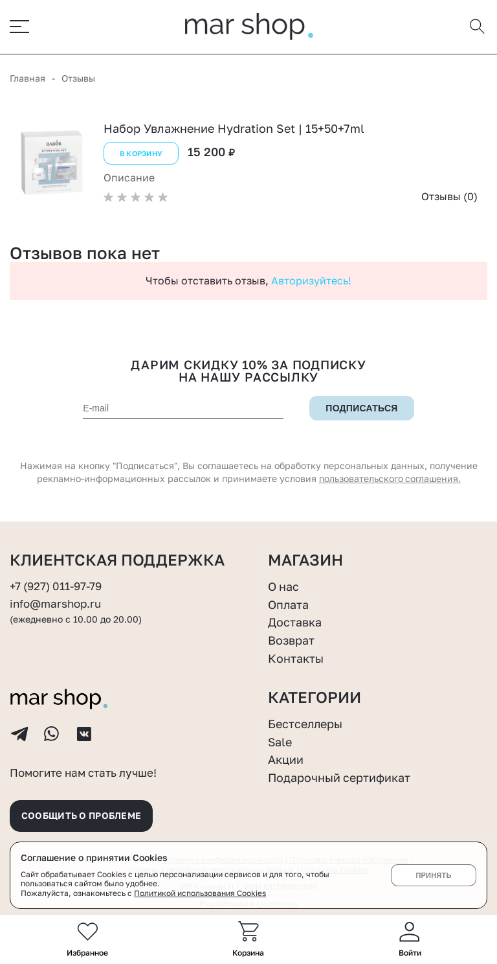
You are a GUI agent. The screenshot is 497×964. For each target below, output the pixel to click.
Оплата (288, 604)
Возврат (291, 639)
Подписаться (362, 408)
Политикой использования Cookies (200, 893)
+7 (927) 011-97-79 (56, 586)
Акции (286, 759)
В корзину (141, 153)
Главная (27, 78)
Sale (280, 741)
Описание (129, 177)
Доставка (295, 622)
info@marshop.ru (55, 603)
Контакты (296, 657)
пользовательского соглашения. (389, 478)
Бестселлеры (306, 723)
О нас (284, 586)
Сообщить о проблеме (82, 815)
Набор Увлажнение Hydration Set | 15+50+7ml (234, 128)
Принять (433, 875)
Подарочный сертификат (340, 777)
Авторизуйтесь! (311, 280)
